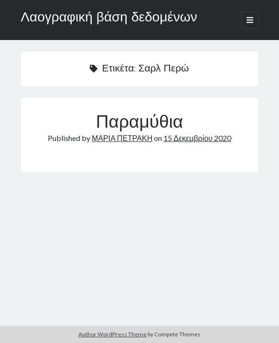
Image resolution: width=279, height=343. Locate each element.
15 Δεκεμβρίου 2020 (197, 137)
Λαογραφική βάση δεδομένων (109, 18)
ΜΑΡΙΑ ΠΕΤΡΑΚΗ (122, 137)
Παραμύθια (139, 123)
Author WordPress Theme (112, 334)
